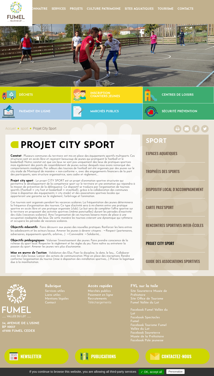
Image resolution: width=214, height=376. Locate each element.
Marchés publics (99, 291)
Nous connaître (33, 9)
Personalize (175, 371)
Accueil (10, 128)
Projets (76, 9)
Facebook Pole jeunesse (147, 340)
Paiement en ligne (100, 295)
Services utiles (55, 291)
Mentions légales (57, 298)
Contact (50, 302)
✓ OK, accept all (151, 372)
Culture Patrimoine (104, 9)
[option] (107, 55)
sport (24, 128)
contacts (185, 9)
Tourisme (165, 9)
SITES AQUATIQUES (139, 9)
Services (59, 9)
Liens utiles (52, 295)
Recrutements (97, 298)
